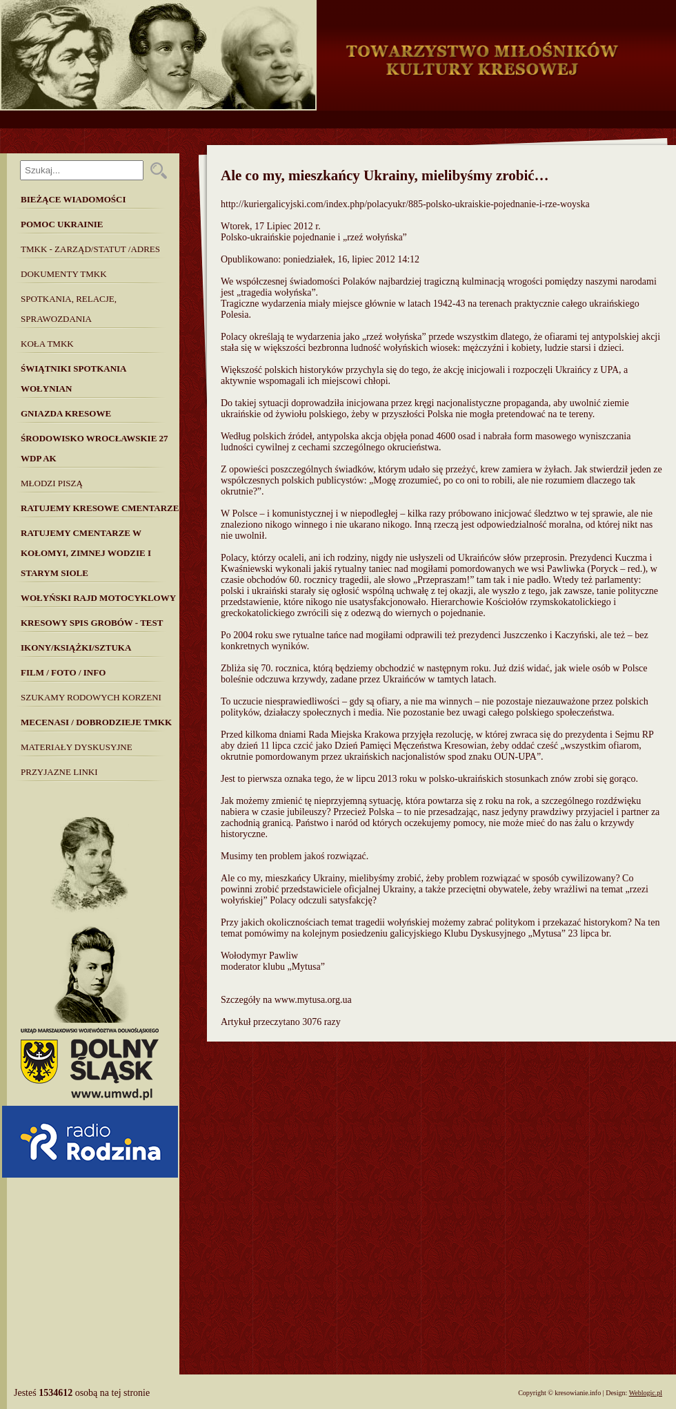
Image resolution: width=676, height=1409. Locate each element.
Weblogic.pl (645, 1393)
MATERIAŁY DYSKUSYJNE (76, 747)
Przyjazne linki (59, 772)
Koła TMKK (47, 343)
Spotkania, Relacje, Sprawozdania (69, 309)
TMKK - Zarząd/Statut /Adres (90, 249)
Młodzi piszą (52, 483)
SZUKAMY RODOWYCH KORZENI (91, 697)
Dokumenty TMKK (64, 274)
